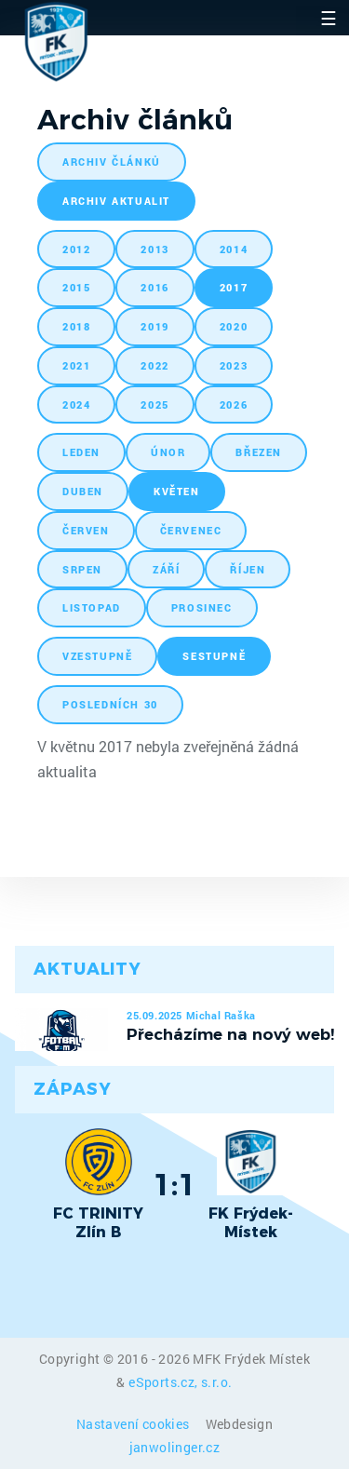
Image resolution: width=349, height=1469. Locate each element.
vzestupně (97, 656)
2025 (154, 404)
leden (81, 452)
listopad (91, 607)
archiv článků (111, 161)
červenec (191, 530)
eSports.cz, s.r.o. (180, 1382)
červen (86, 530)
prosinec (202, 607)
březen (258, 452)
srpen (82, 569)
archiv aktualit (116, 201)
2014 (234, 249)
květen (177, 491)
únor (168, 452)
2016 (154, 287)
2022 (154, 365)
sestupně (214, 656)
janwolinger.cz (175, 1447)
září (166, 569)
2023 (234, 365)
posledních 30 (110, 704)
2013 (154, 249)
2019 (154, 326)
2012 (76, 249)
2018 (76, 326)
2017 (234, 287)
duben (82, 491)
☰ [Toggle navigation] (328, 18)
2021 (76, 365)
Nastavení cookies (134, 1424)
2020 (234, 326)
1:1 (174, 1184)
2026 (234, 404)
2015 (76, 287)
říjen (247, 569)
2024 (76, 404)
